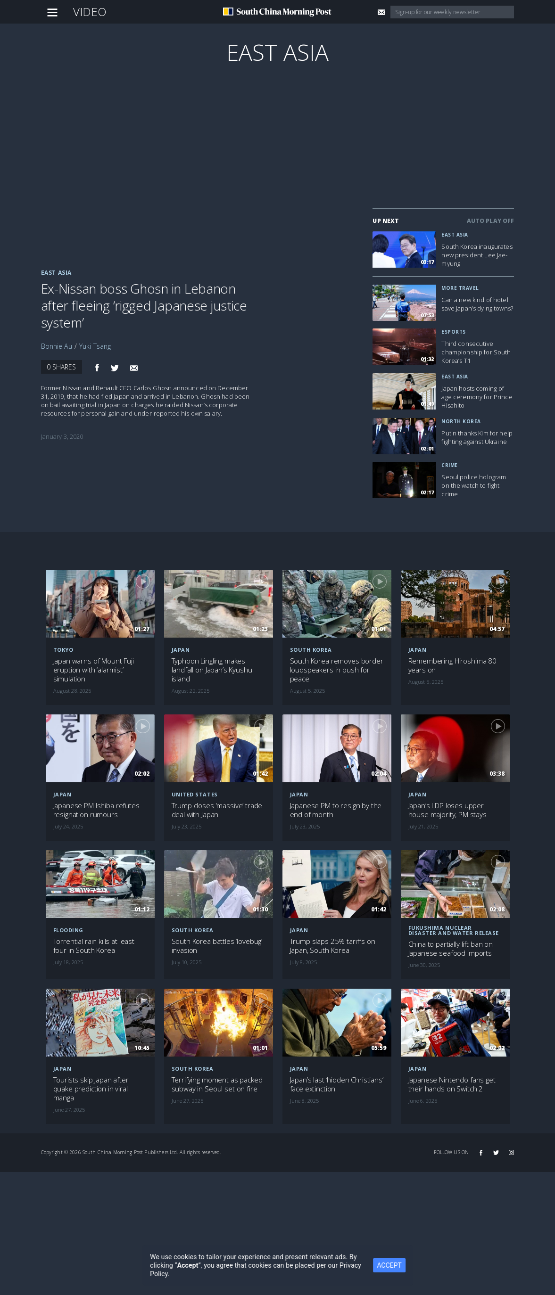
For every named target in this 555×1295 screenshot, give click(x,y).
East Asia (277, 52)
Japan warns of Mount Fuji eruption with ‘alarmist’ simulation (93, 669)
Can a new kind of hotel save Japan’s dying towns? (477, 303)
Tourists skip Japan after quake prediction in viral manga (91, 1088)
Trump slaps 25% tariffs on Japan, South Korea (332, 946)
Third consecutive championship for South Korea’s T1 (476, 352)
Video (90, 11)
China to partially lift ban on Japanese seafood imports (450, 949)
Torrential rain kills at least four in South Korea (94, 946)
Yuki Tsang (95, 346)
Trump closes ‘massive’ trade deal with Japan (217, 810)
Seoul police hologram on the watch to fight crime (473, 485)
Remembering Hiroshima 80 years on (452, 665)
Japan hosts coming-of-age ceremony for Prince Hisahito (476, 397)
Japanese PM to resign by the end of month (336, 810)
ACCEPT (396, 1265)
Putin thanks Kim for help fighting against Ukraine (477, 437)
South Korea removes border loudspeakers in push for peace (336, 669)
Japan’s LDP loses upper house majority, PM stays (447, 810)
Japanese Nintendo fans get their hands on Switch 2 (452, 1084)
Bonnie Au (56, 346)
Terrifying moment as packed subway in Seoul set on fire (217, 1084)
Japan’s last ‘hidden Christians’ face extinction (336, 1084)
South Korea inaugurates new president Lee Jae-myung (476, 255)
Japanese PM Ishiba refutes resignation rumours (96, 810)
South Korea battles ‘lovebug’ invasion (217, 946)
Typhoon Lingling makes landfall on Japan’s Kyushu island (212, 669)
